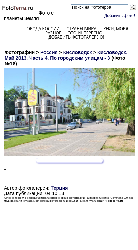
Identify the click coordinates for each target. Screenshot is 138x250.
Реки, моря (115, 29)
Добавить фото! (119, 15)
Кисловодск (77, 52)
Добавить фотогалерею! (76, 37)
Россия (49, 52)
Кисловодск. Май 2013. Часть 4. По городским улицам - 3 (66, 55)
